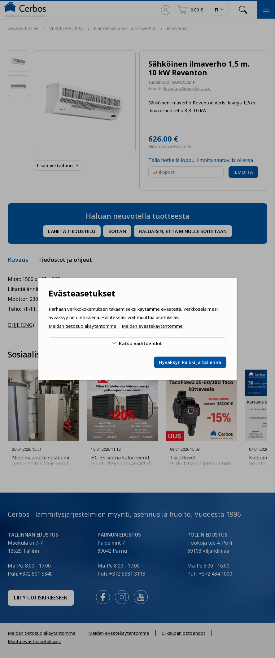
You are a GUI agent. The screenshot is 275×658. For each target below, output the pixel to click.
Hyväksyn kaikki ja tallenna (190, 362)
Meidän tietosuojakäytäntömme (82, 326)
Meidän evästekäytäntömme (152, 326)
